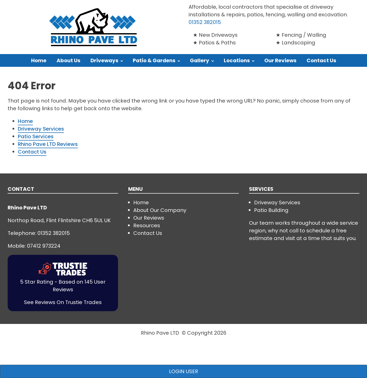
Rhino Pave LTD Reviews (48, 144)
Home (38, 60)
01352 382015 (205, 22)
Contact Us (321, 60)
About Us (68, 60)
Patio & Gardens (154, 60)
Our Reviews (280, 60)
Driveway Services (41, 128)
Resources (146, 225)
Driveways (104, 60)
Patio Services (36, 136)
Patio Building (271, 210)
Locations (237, 60)
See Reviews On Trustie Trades (63, 302)
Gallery (199, 60)
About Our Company (159, 210)
